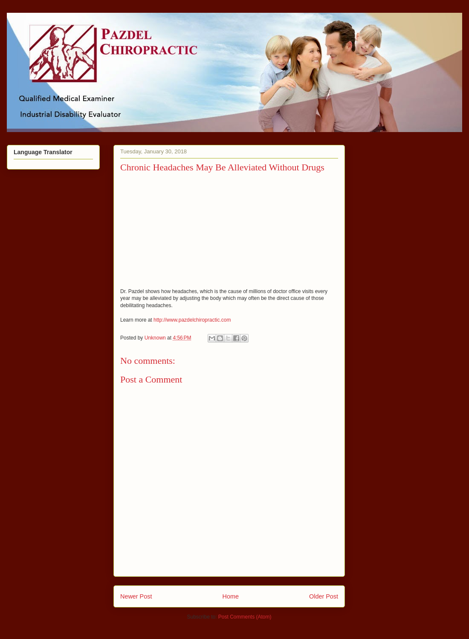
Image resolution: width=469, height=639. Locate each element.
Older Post (323, 596)
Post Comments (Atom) (245, 617)
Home (231, 596)
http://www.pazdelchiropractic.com (192, 320)
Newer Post (136, 596)
